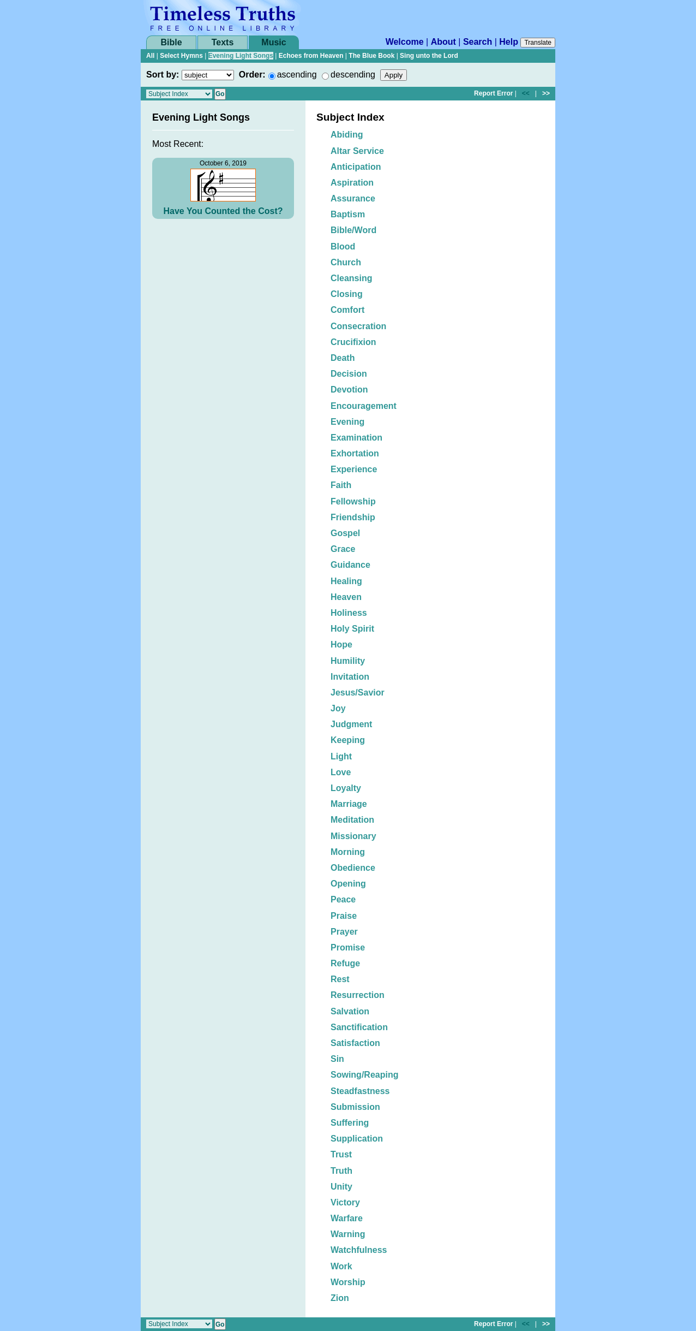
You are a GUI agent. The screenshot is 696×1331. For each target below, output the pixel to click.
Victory (345, 1202)
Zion (340, 1298)
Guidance (350, 564)
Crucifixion (353, 342)
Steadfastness (360, 1091)
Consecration (358, 326)
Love (341, 772)
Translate (537, 42)
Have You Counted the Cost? (223, 211)
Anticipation (356, 166)
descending (353, 74)
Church (346, 262)
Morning (348, 852)
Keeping (348, 740)
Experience (354, 469)
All (150, 56)
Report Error (493, 93)
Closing (347, 294)
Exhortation (355, 453)
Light (341, 756)
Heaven (346, 597)
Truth (341, 1170)
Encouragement (364, 406)
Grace (343, 549)
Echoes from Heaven (311, 56)
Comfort (347, 309)
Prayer (344, 931)
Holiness (349, 612)
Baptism (348, 214)
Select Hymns (181, 56)
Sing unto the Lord (429, 56)
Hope (341, 644)
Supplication (357, 1138)
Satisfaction (355, 1043)
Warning (348, 1234)
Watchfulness (359, 1250)
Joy (338, 708)
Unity (341, 1186)
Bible (171, 42)
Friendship (353, 517)
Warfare (347, 1218)
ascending (297, 74)
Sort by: (162, 74)
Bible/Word (353, 230)
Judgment (351, 724)
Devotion (349, 389)
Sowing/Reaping (364, 1074)
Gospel (345, 533)
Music (273, 42)
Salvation (350, 1011)
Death (343, 358)
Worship (348, 1282)
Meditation (352, 819)
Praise (344, 915)
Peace (343, 899)
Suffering (350, 1122)
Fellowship (353, 501)
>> (546, 93)
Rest (340, 979)
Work (341, 1266)
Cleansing (351, 278)
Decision (349, 373)
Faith (341, 485)
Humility (348, 660)
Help (508, 41)
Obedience (353, 867)
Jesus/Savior (358, 692)
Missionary (353, 836)
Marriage (349, 804)
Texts (223, 42)
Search (477, 41)
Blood (343, 246)
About (443, 41)
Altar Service (357, 151)
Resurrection (358, 995)
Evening (347, 421)
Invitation (350, 676)
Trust (341, 1154)
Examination (356, 437)
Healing (346, 581)
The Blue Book (371, 56)
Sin (337, 1058)
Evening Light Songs (240, 56)
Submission (355, 1107)
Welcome (405, 41)
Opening (348, 883)
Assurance (353, 198)
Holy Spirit (352, 628)
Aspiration (352, 182)
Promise (348, 947)
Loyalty (346, 788)
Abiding (347, 134)
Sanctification (359, 1027)
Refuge (345, 963)
